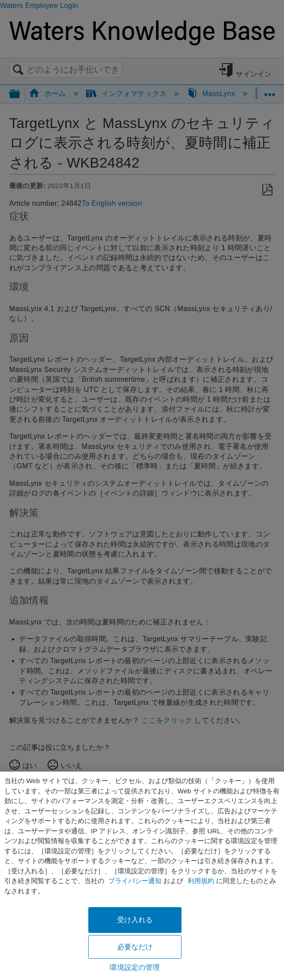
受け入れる (135, 920)
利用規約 (201, 880)
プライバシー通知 (135, 880)
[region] (142, 874)
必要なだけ (135, 947)
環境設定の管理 (135, 967)
